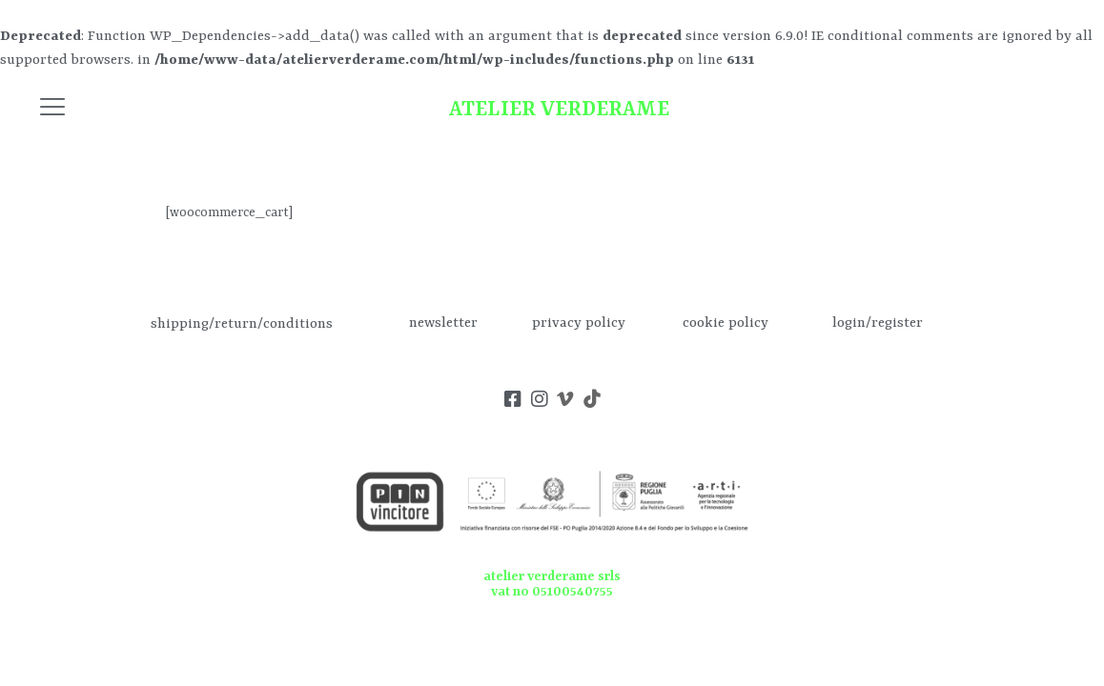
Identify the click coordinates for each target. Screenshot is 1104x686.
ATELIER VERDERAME (559, 110)
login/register (877, 323)
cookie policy (725, 323)
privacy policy (578, 323)
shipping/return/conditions (242, 323)
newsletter (443, 323)
